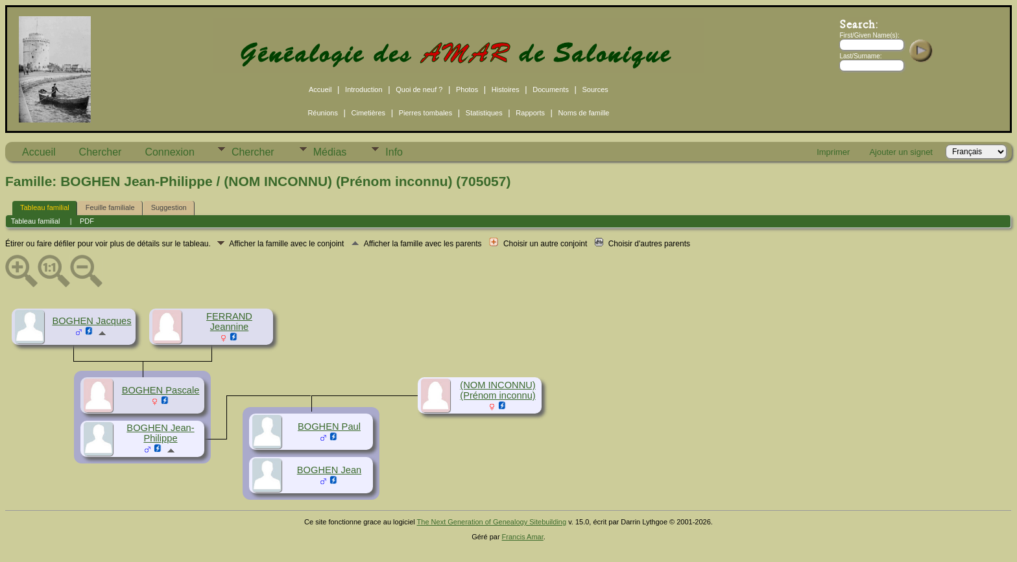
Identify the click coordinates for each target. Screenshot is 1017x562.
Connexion (170, 152)
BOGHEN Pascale (161, 390)
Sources (595, 89)
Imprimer (833, 152)
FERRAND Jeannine (229, 321)
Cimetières (369, 113)
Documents (550, 89)
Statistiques (484, 113)
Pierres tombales (426, 113)
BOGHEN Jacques (91, 321)
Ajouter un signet (901, 152)
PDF (87, 221)
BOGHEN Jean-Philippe (160, 433)
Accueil (320, 89)
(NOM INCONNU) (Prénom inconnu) (498, 390)
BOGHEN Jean (329, 470)
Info (394, 152)
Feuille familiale (110, 207)
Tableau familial (44, 207)
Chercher (100, 152)
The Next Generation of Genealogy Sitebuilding (492, 522)
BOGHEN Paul (329, 426)
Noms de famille (584, 113)
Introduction (363, 89)
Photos (467, 89)
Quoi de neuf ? (419, 89)
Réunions (322, 113)
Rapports (530, 113)
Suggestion (169, 207)
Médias (330, 152)
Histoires (506, 89)
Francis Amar (523, 537)
